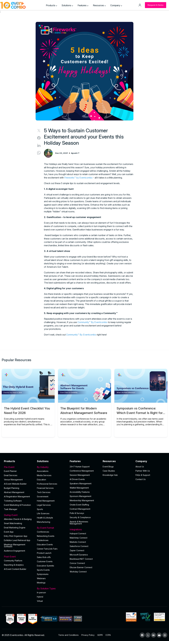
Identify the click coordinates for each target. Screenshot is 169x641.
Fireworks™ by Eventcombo (78, 177)
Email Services (10, 475)
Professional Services (47, 484)
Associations (42, 471)
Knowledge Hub (110, 475)
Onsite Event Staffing (79, 504)
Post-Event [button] (19, 556)
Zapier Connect (77, 550)
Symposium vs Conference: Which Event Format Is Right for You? (140, 412)
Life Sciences (43, 513)
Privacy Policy (87, 635)
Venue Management (13, 479)
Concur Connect (77, 563)
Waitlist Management (79, 488)
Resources (99, 5)
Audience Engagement (14, 551)
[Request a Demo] (155, 5)
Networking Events (45, 536)
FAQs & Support (142, 475)
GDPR (100, 635)
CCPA (108, 635)
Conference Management (82, 471)
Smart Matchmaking (13, 523)
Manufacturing (43, 522)
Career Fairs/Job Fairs (47, 549)
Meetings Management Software (14, 545)
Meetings (41, 582)
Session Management (80, 475)
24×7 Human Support (80, 466)
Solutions (67, 5)
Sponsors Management (80, 496)
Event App (9, 532)
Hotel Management (46, 501)
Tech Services (43, 492)
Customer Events (45, 561)
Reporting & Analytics (14, 565)
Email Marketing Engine (14, 527)
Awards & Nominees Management (79, 522)
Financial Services (45, 488)
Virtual (40, 601)
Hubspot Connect (78, 533)
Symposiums (42, 574)
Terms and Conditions (68, 635)
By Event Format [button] (51, 527)
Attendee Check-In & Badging (18, 519)
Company (116, 5)
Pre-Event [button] (19, 467)
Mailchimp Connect (78, 538)
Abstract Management (14, 492)
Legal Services (44, 505)
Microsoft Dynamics (79, 554)
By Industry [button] (51, 467)
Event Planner (10, 471)
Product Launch (44, 553)
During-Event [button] (19, 515)
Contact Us (140, 479)
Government (42, 496)
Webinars (41, 578)
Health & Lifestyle (45, 517)
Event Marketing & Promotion (17, 505)
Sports (40, 509)
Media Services (44, 475)
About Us (139, 466)
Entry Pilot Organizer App (15, 536)
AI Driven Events (77, 479)
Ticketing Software (13, 501)
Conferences (43, 532)
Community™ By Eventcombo (92, 322)
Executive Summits (45, 565)
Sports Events (43, 570)
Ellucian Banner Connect (81, 567)
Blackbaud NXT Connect (81, 559)
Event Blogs (108, 466)
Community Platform (13, 560)
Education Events (45, 544)
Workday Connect (78, 571)
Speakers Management (80, 483)
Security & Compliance (80, 517)
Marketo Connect (78, 542)
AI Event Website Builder (15, 484)
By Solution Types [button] (51, 588)
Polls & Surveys (77, 513)
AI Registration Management (17, 496)
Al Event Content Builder (15, 569)
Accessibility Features (80, 492)
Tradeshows (42, 540)
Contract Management (80, 509)
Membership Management (82, 500)
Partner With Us (142, 471)
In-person (41, 592)
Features (83, 5)
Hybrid (40, 597)
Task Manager (10, 509)
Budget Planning (11, 488)
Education (41, 479)
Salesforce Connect (79, 546)
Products (51, 5)
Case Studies (109, 471)
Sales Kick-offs (44, 557)
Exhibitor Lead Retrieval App (17, 540)
